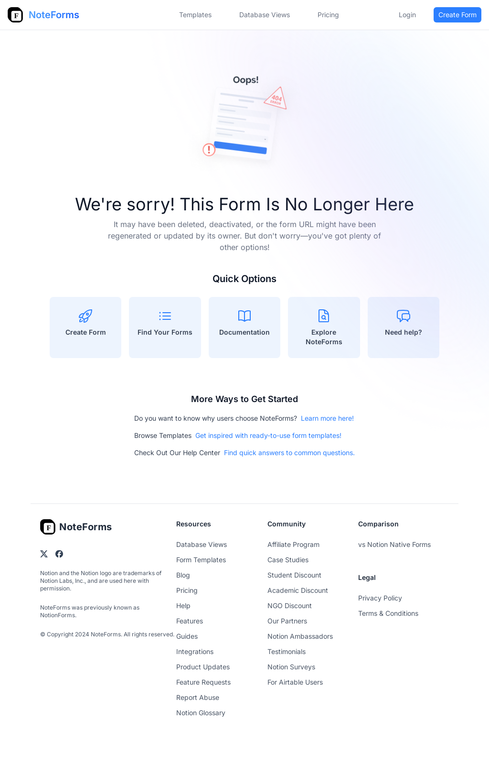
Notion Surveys (291, 667)
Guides (187, 636)
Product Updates (203, 667)
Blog (183, 575)
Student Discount (294, 575)
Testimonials (286, 651)
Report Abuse (197, 697)
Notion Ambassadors (300, 636)
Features (189, 621)
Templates (195, 15)
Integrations (194, 651)
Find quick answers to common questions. (289, 452)
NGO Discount (289, 605)
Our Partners (287, 621)
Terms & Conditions (388, 613)
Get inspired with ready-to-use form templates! (268, 435)
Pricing (187, 590)
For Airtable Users (295, 682)
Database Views (264, 15)
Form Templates (201, 560)
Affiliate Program (293, 544)
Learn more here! (327, 418)
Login (407, 15)
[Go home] (76, 527)
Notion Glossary (200, 713)
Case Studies (287, 560)
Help (183, 605)
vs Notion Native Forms (394, 544)
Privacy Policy (380, 598)
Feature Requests (203, 682)
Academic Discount (297, 590)
